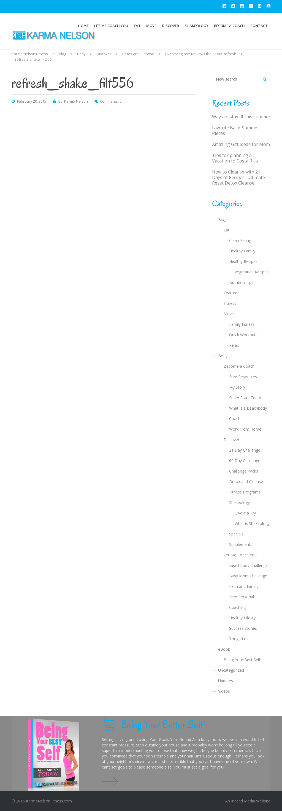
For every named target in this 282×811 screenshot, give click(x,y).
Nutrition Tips (241, 282)
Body (222, 355)
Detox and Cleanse (246, 481)
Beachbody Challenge (248, 565)
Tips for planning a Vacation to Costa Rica (235, 158)
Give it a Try (245, 513)
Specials (236, 534)
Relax (234, 345)
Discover (170, 25)
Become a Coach (229, 25)
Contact (259, 25)
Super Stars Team (245, 397)
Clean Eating (240, 240)
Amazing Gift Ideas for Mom (241, 144)
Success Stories (243, 628)
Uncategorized (231, 670)
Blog (222, 219)
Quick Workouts (243, 334)
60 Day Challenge (244, 460)
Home (83, 25)
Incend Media (243, 801)
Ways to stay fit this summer (241, 117)
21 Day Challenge (244, 450)
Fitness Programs (245, 492)
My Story (237, 387)
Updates (225, 680)
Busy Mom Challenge (248, 575)
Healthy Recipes (243, 261)
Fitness (230, 303)
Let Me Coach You (111, 25)
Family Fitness (241, 324)
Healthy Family (242, 251)
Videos (224, 691)
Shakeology (196, 25)
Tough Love (240, 638)
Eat (137, 25)
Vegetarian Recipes (252, 271)
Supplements (240, 544)
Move (151, 25)
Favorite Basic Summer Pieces (235, 130)
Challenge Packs (243, 471)
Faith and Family (243, 586)
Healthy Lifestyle (244, 617)
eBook (224, 649)
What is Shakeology (252, 523)
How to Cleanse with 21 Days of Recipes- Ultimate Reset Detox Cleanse (238, 177)
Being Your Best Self (242, 659)
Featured (232, 292)
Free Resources (243, 376)
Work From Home (245, 429)
